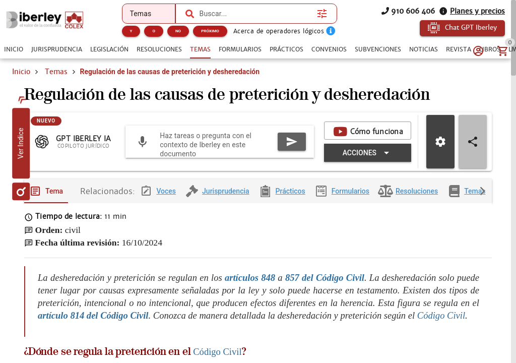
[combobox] (256, 14)
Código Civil (441, 315)
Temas (56, 71)
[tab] (13, 49)
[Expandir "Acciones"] (367, 153)
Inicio (21, 71)
